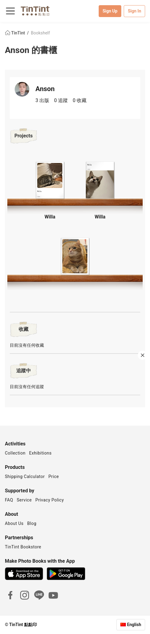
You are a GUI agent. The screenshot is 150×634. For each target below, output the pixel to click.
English (134, 624)
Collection (15, 453)
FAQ (9, 500)
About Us (14, 523)
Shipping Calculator (25, 476)
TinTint (15, 32)
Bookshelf (40, 32)
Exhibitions (40, 453)
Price (54, 476)
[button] (50, 179)
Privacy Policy (49, 500)
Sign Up (110, 11)
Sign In (134, 11)
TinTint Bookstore (23, 546)
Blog (31, 523)
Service (24, 500)
